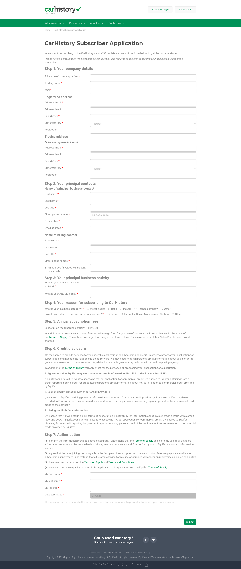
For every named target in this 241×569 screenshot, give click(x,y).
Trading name (53, 83)
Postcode (51, 129)
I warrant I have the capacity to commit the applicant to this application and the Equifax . (108, 467)
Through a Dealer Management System (146, 314)
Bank (114, 308)
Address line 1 (54, 102)
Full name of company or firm (62, 76)
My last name (53, 481)
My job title (52, 487)
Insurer (127, 308)
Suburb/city (52, 116)
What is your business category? (64, 308)
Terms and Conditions (121, 462)
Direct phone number (57, 214)
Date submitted (54, 494)
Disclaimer (95, 552)
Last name (52, 200)
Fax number (52, 221)
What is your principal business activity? (62, 284)
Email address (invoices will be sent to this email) (65, 269)
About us (95, 23)
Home (47, 30)
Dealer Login (185, 9)
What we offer (53, 23)
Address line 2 (53, 109)
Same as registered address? (63, 142)
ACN (48, 89)
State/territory (54, 122)
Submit (190, 521)
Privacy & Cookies (112, 552)
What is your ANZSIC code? (61, 293)
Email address (54, 227)
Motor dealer (98, 308)
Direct (114, 314)
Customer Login (160, 9)
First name (52, 194)
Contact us (115, 23)
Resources (76, 23)
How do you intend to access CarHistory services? (74, 314)
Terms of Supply (58, 337)
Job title (50, 207)
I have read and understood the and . (91, 462)
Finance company (148, 308)
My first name (53, 474)
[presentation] (68, 511)
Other (167, 308)
